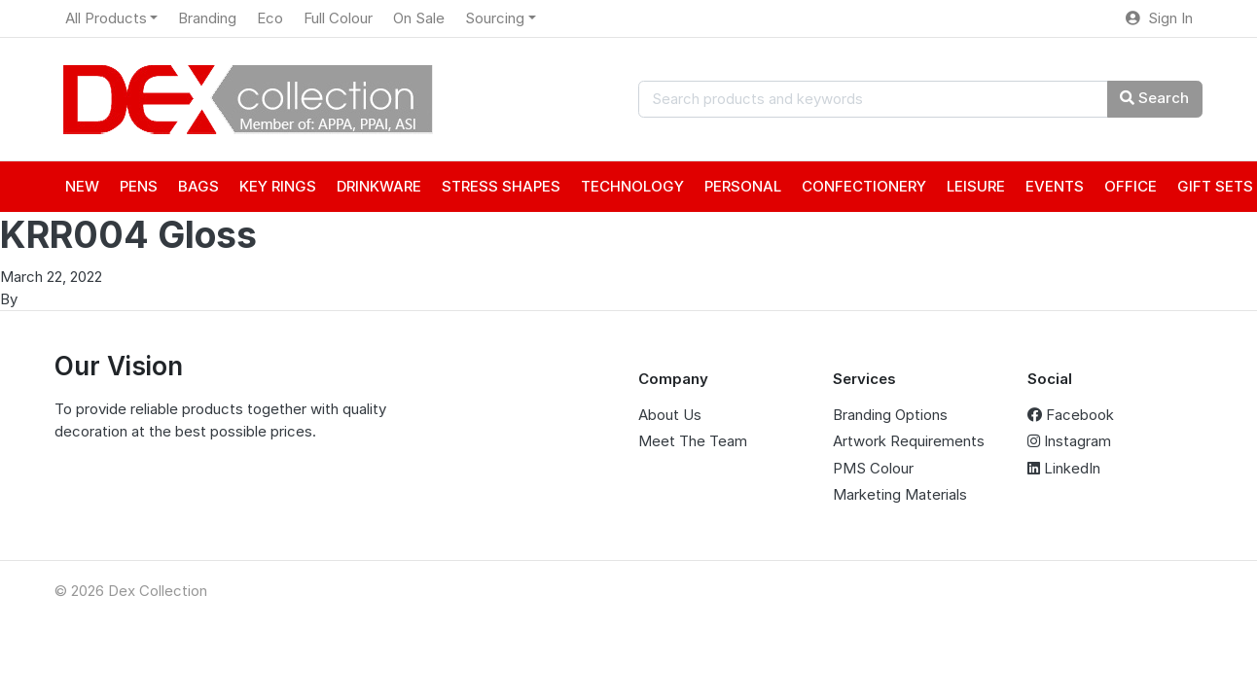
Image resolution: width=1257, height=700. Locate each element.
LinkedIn (1063, 468)
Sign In (1159, 18)
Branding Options (890, 414)
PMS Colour (873, 468)
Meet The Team (692, 441)
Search (1154, 97)
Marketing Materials (900, 494)
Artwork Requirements (909, 441)
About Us (669, 414)
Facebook (1070, 414)
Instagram (1069, 441)
